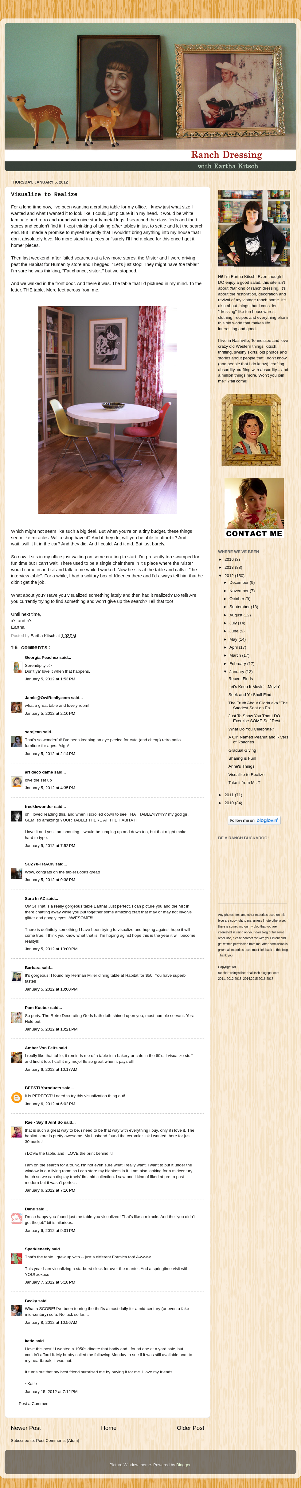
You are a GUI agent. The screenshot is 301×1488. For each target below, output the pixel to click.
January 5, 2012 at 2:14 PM (50, 753)
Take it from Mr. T (244, 782)
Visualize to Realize (247, 774)
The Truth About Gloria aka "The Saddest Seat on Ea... (258, 705)
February (238, 663)
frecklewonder (39, 806)
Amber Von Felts (41, 1048)
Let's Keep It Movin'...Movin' (254, 686)
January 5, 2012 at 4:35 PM (50, 788)
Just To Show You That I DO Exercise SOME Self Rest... (256, 718)
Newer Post (26, 1428)
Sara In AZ (35, 898)
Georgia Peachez (41, 657)
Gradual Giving (242, 750)
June (234, 631)
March (235, 655)
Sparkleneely (37, 1249)
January (237, 671)
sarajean (33, 732)
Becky (31, 1301)
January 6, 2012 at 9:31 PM (50, 1230)
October (237, 598)
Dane (30, 1209)
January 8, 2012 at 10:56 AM (51, 1322)
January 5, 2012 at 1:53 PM (50, 679)
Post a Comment (34, 1403)
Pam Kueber (37, 1007)
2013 (230, 567)
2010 (230, 803)
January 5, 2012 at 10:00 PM (51, 949)
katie (29, 1341)
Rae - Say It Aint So (44, 1122)
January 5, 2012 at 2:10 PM (50, 713)
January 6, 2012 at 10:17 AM (51, 1069)
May (233, 639)
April (234, 647)
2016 (230, 559)
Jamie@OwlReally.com (47, 697)
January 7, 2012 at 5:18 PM (50, 1282)
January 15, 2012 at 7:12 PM (51, 1391)
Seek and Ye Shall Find (250, 694)
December (239, 582)
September (240, 606)
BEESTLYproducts (43, 1088)
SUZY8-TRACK (39, 864)
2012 (230, 575)
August (236, 615)
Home (108, 1428)
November (239, 590)
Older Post (190, 1428)
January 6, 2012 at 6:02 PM (50, 1104)
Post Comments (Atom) (57, 1440)
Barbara (33, 967)
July (233, 623)
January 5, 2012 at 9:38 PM (50, 879)
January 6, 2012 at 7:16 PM (50, 1190)
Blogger (183, 1464)
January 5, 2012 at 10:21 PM (51, 1029)
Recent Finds (241, 678)
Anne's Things (242, 766)
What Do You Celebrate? (251, 729)
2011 (230, 795)
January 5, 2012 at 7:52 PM (50, 845)
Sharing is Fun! (242, 758)
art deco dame (39, 772)
